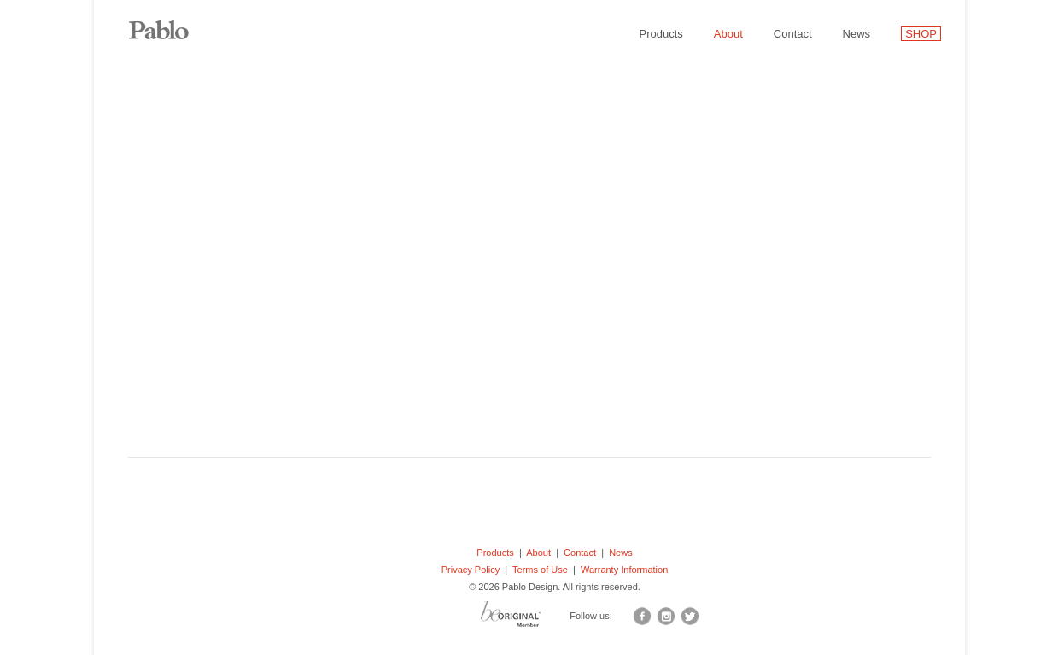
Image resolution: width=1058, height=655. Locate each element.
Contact (793, 33)
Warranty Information (624, 569)
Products (661, 33)
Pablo (170, 21)
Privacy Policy (470, 569)
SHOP (921, 33)
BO (532, 618)
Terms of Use (540, 569)
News (857, 33)
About (728, 33)
